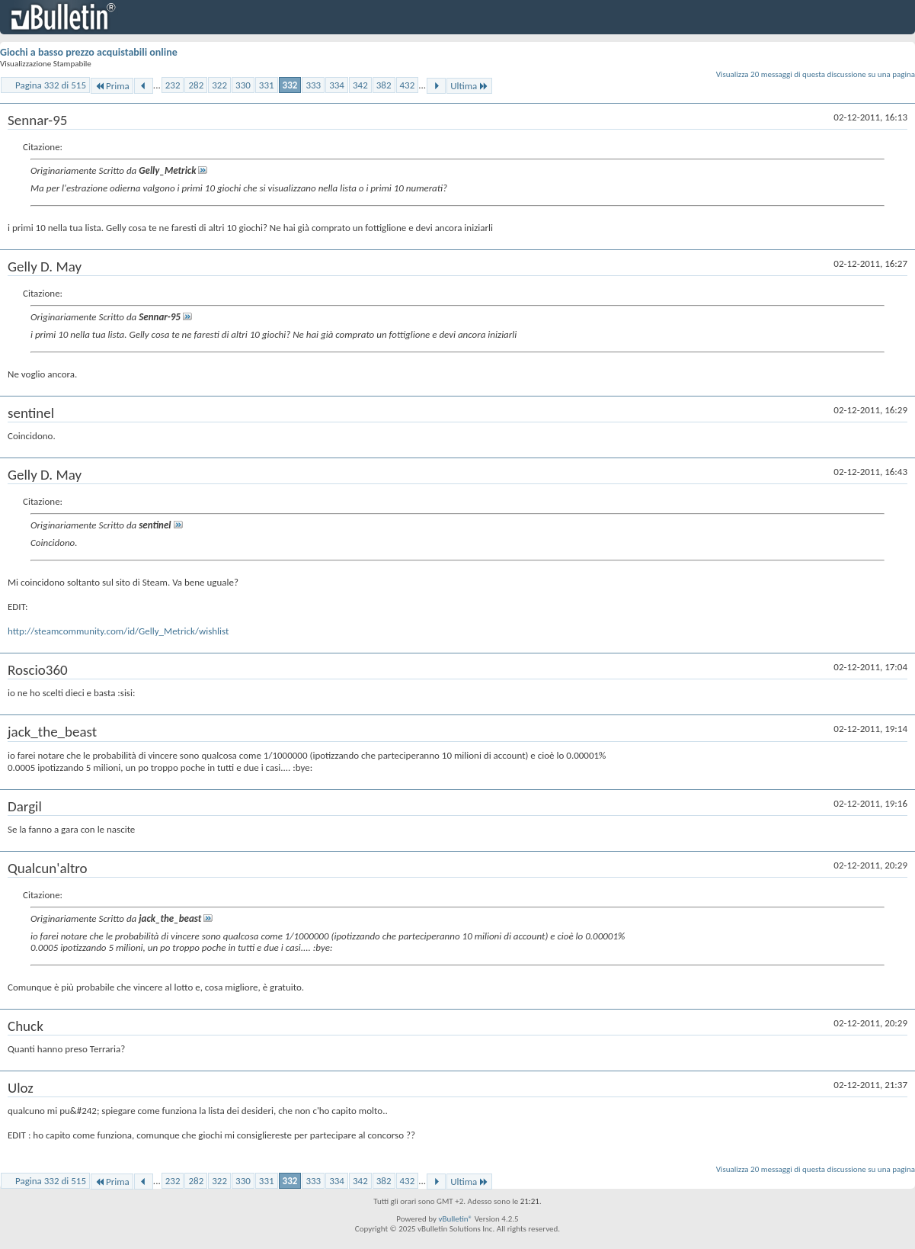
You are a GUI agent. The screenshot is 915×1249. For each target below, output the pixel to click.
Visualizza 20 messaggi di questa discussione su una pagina (815, 74)
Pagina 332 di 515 (50, 85)
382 (384, 85)
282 (195, 85)
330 (243, 85)
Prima (112, 86)
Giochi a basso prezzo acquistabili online (89, 52)
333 (313, 85)
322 (219, 85)
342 (360, 85)
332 (290, 85)
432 (407, 85)
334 (336, 85)
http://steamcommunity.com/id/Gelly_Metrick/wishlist (118, 631)
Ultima (469, 86)
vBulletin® (455, 1219)
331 (266, 85)
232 (173, 85)
